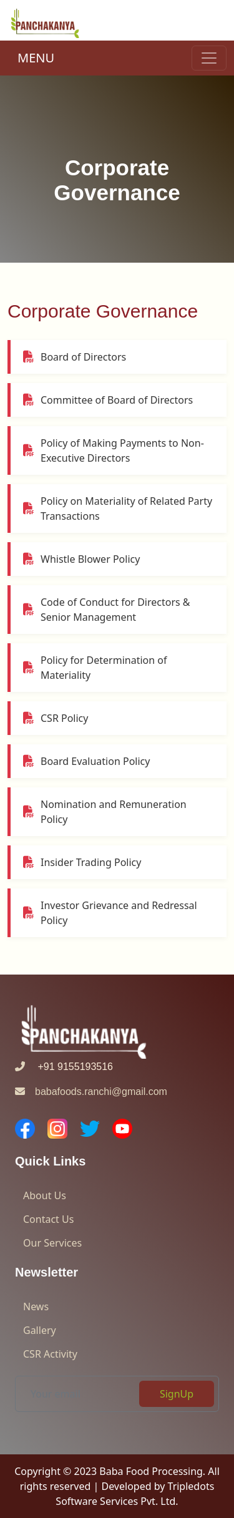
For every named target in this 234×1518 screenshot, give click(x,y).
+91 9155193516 (64, 1066)
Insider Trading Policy (82, 862)
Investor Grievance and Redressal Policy (110, 912)
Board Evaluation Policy (86, 761)
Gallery (39, 1330)
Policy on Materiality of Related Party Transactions (117, 508)
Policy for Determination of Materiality (95, 667)
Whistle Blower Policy (81, 559)
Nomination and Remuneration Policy (105, 811)
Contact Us (48, 1219)
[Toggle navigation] (209, 58)
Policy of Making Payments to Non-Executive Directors (113, 450)
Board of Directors (74, 357)
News (36, 1306)
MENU (35, 57)
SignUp (176, 1394)
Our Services (52, 1243)
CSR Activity (50, 1354)
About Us (44, 1195)
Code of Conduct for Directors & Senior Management (106, 609)
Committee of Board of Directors (108, 400)
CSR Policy (55, 718)
